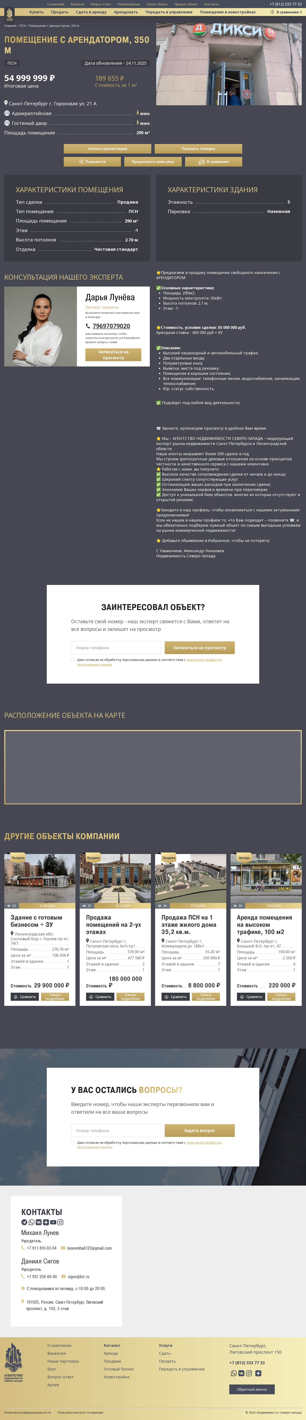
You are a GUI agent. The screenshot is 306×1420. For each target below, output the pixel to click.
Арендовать (131, 20)
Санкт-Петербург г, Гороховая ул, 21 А (50, 119)
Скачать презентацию (107, 164)
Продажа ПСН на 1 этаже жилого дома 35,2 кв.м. (189, 940)
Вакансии (77, 4)
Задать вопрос (199, 1130)
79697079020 (111, 342)
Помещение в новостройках (233, 20)
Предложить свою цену (153, 177)
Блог (51, 1369)
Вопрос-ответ (101, 4)
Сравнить (28, 1012)
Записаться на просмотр (113, 371)
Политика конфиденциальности (27, 1412)
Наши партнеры (63, 1361)
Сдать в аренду (96, 20)
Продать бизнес (186, 4)
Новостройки (117, 1376)
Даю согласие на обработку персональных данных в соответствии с (149, 677)
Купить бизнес (157, 4)
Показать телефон (198, 164)
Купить (41, 20)
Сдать (164, 1353)
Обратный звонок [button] (252, 1389)
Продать (65, 20)
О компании (55, 4)
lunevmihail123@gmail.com (89, 1248)
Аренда (111, 1353)
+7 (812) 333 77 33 (286, 4)
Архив (53, 1384)
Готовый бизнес (119, 1369)
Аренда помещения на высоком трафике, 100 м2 (264, 940)
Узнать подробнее (55, 1013)
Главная (10, 42)
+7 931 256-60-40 (42, 1276)
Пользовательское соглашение (80, 1412)
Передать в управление (174, 20)
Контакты (211, 4)
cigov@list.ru (78, 1276)
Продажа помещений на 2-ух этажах (113, 940)
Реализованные (129, 4)
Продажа (112, 1361)
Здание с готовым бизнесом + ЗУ (36, 936)
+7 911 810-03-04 (42, 1248)
